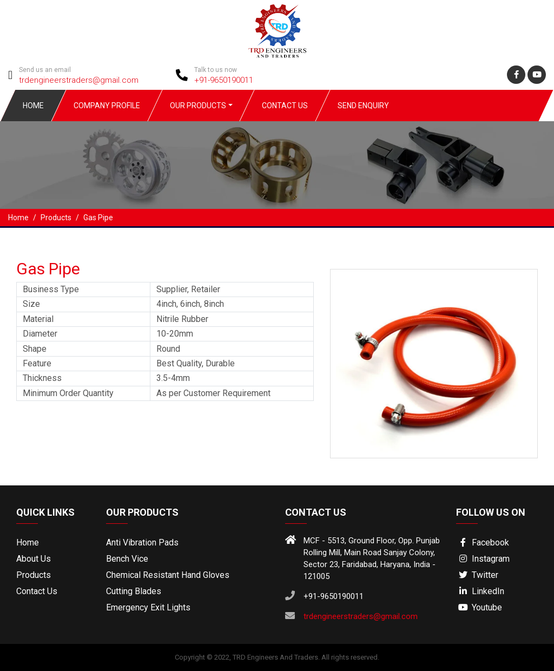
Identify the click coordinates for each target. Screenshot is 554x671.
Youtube (479, 607)
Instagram (483, 559)
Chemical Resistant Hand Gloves (167, 575)
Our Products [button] (198, 105)
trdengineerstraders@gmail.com (78, 80)
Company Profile (107, 105)
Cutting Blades (133, 591)
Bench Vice (127, 559)
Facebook (482, 542)
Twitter (477, 575)
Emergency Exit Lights (148, 607)
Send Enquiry (363, 105)
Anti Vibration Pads (142, 542)
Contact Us (285, 105)
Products (33, 575)
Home (33, 105)
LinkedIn (480, 591)
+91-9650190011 (223, 80)
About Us (33, 559)
